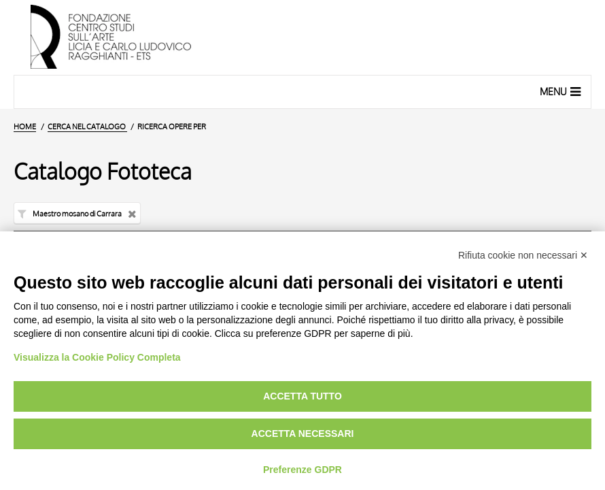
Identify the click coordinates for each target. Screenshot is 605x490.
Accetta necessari (303, 433)
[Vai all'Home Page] (302, 37)
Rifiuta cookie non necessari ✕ (523, 255)
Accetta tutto (302, 396)
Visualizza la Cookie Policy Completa (97, 357)
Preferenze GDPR (302, 469)
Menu (562, 91)
